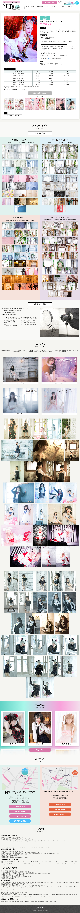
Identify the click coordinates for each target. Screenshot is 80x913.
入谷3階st (45, 16)
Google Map (20, 806)
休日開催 (45, 18)
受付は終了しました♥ (40, 93)
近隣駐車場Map (20, 811)
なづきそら (19, 115)
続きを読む (40, 750)
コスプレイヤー (9, 115)
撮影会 (44, 19)
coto (49, 58)
